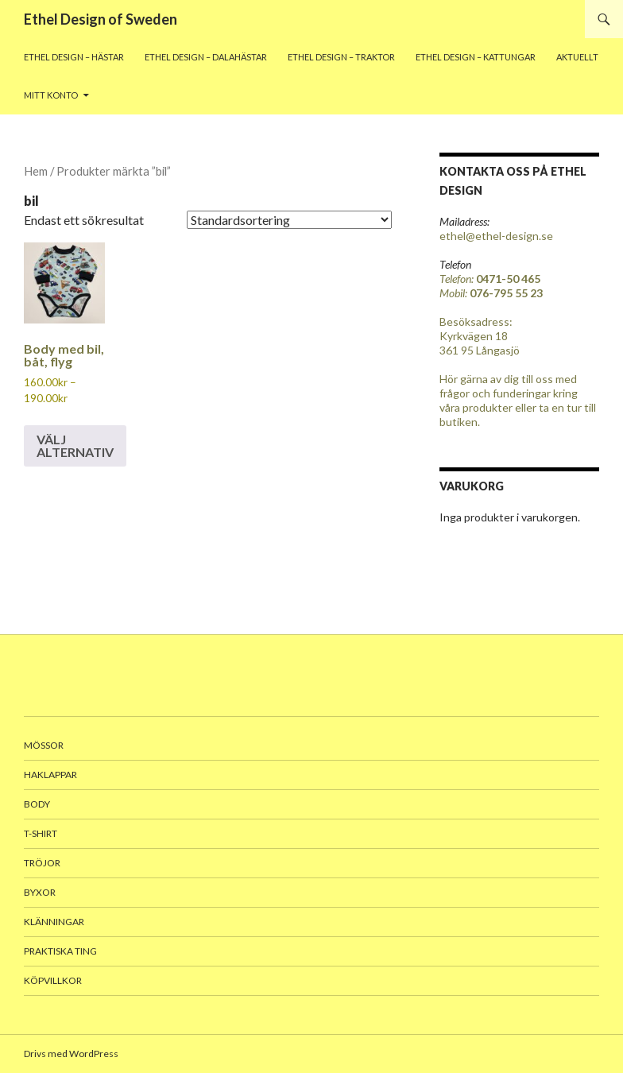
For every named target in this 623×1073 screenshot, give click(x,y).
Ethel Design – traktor (341, 57)
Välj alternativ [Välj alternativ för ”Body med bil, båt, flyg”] (75, 445)
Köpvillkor (53, 980)
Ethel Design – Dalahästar (206, 57)
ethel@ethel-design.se (496, 235)
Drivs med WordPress (71, 1053)
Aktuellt (577, 57)
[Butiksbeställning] (289, 220)
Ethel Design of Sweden (100, 19)
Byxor (40, 892)
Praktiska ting (60, 951)
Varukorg (471, 486)
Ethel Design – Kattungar (476, 57)
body (37, 804)
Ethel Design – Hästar (74, 57)
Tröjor (42, 863)
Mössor (44, 745)
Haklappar (50, 775)
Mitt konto (51, 95)
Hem (36, 171)
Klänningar (54, 922)
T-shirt (40, 833)
